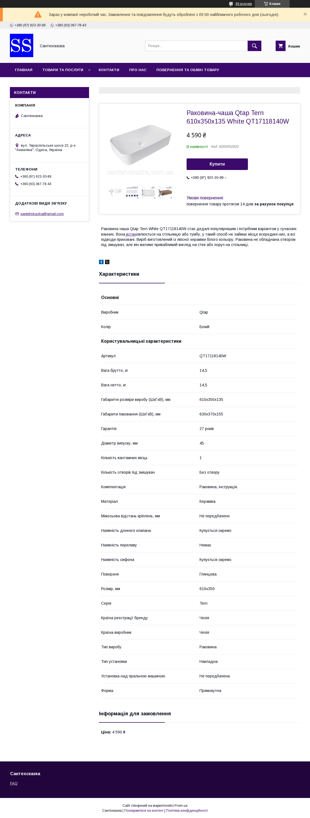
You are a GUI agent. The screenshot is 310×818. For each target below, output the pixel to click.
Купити (217, 164)
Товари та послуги (62, 70)
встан (130, 234)
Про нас (137, 70)
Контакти (109, 70)
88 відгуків (244, 4)
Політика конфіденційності (187, 811)
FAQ (14, 783)
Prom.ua (181, 806)
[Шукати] (254, 46)
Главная (23, 70)
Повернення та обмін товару (187, 70)
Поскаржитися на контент (144, 811)
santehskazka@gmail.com (42, 214)
